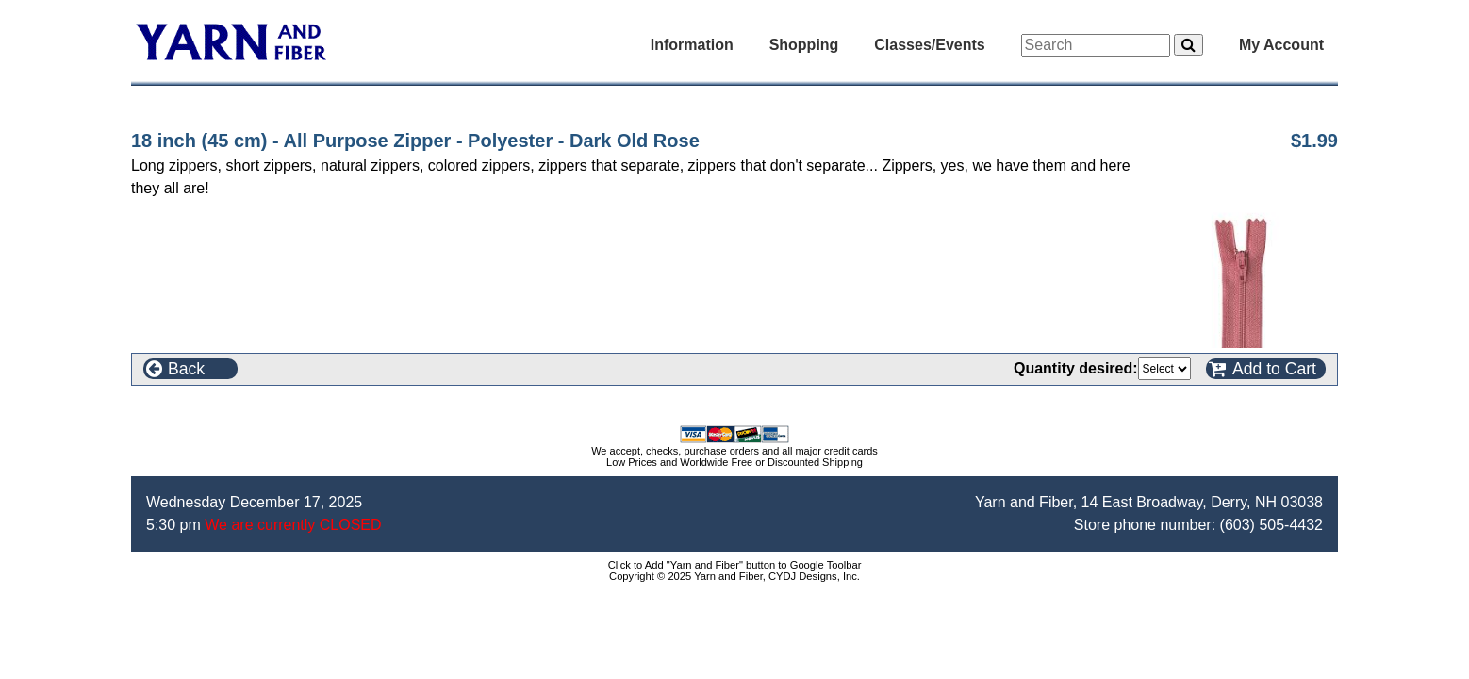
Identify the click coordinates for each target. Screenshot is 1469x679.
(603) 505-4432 (1271, 525)
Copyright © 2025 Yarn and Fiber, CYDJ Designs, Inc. (734, 576)
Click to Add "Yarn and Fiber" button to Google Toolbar (735, 565)
